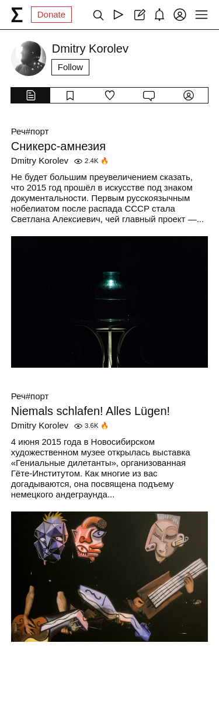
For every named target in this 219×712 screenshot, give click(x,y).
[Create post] (138, 14)
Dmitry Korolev (39, 160)
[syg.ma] (17, 14)
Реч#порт (30, 131)
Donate (51, 14)
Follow (70, 67)
